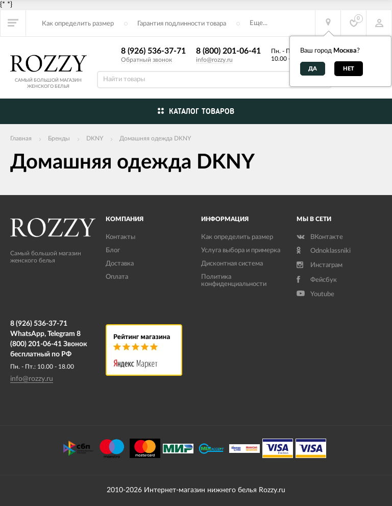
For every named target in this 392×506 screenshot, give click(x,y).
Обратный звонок (146, 60)
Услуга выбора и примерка (240, 250)
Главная (21, 138)
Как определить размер (78, 23)
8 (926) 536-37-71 (153, 51)
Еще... (258, 23)
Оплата (117, 277)
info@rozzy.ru (214, 60)
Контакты (120, 237)
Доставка (120, 263)
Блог (113, 250)
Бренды (59, 138)
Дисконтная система (232, 263)
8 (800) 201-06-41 (228, 51)
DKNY (94, 138)
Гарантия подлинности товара (181, 23)
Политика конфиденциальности (233, 280)
